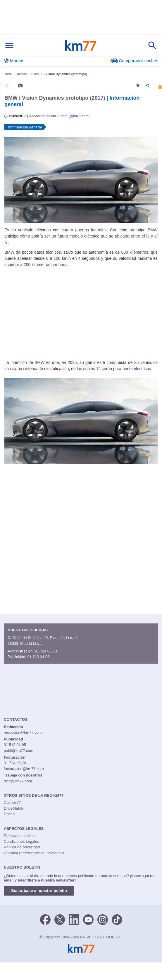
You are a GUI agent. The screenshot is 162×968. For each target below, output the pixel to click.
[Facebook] (45, 919)
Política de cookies (19, 835)
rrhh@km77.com (18, 781)
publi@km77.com (18, 750)
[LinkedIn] (74, 919)
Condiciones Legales (21, 841)
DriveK (9, 814)
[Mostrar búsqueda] (152, 45)
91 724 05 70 (46, 651)
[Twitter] (59, 919)
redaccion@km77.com (23, 732)
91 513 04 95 (38, 657)
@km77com (79, 116)
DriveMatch (13, 808)
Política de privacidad (22, 847)
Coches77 (12, 802)
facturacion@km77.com (24, 769)
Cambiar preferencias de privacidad (34, 853)
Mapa (38, 643)
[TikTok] (117, 919)
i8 (6, 242)
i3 (147, 236)
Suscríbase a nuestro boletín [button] (39, 890)
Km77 (81, 45)
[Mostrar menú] (9, 45)
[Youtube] (88, 919)
